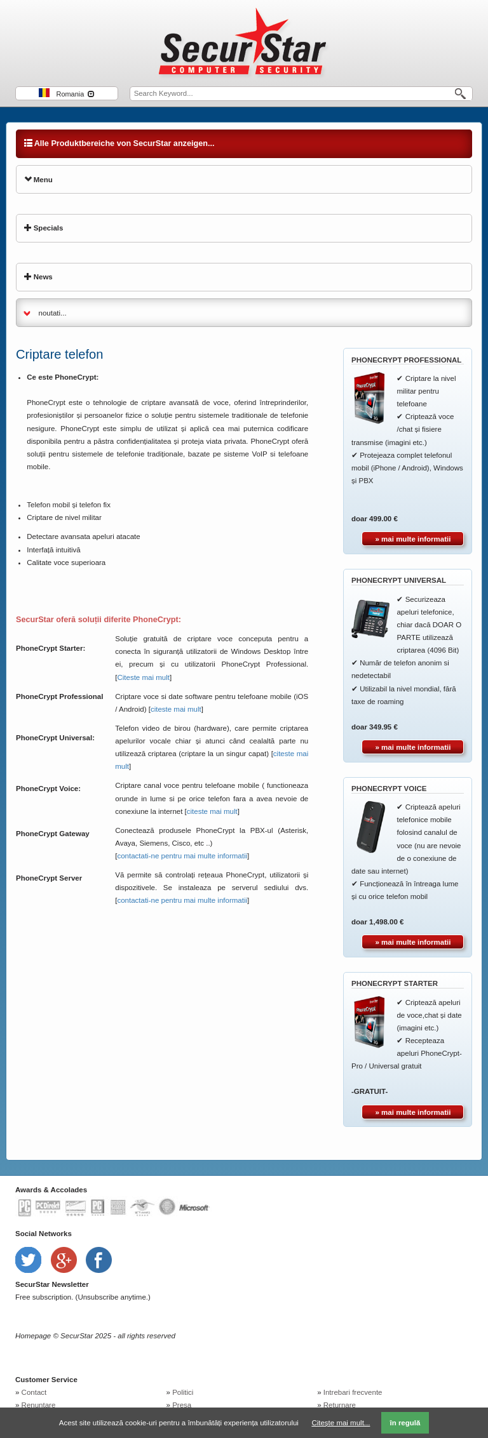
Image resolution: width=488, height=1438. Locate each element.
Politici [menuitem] (182, 1392)
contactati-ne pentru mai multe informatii (182, 856)
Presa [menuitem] (181, 1405)
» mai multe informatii (413, 539)
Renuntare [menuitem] (39, 1405)
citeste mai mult (176, 709)
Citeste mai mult (143, 677)
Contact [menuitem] (34, 1392)
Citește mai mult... (340, 1423)
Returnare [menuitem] (339, 1405)
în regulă (405, 1423)
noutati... (53, 313)
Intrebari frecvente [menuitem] (353, 1392)
